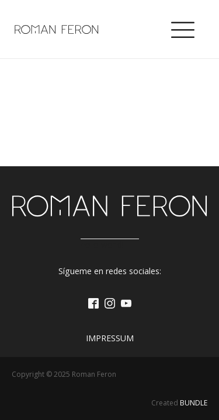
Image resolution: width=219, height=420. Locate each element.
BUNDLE (193, 403)
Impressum (110, 338)
